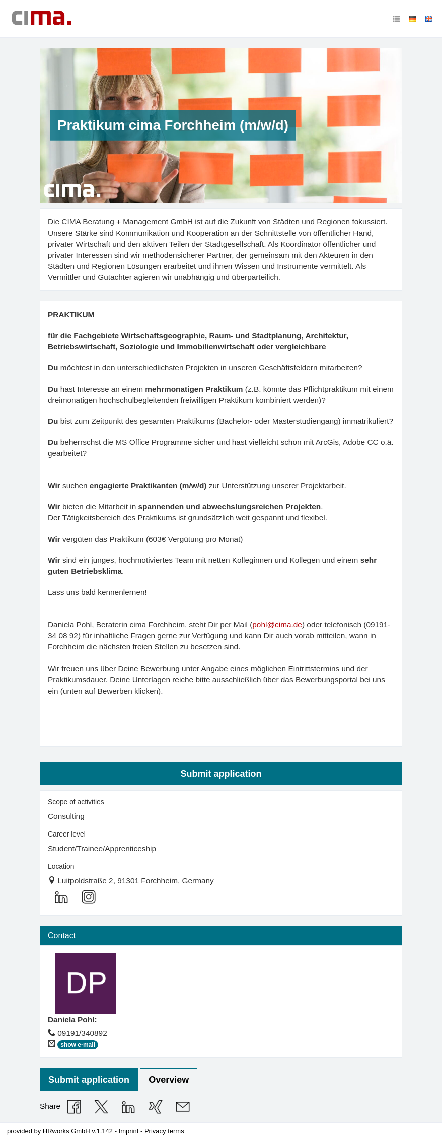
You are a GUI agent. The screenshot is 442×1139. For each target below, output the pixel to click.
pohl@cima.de (277, 624)
